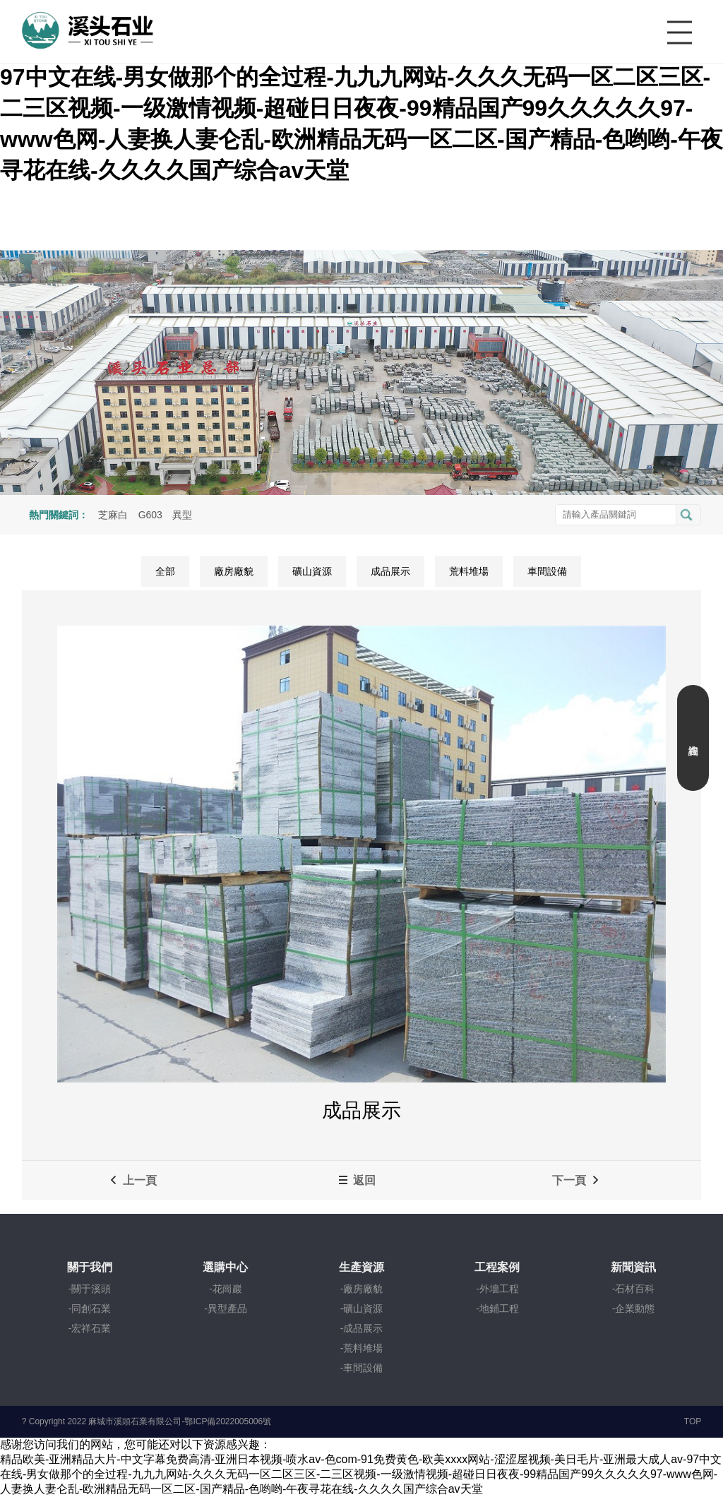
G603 (150, 514)
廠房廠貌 (233, 571)
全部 (165, 571)
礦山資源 (312, 571)
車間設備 (547, 571)
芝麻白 (113, 514)
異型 (182, 514)
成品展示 (390, 571)
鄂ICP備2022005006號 (227, 1421)
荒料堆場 (469, 571)
